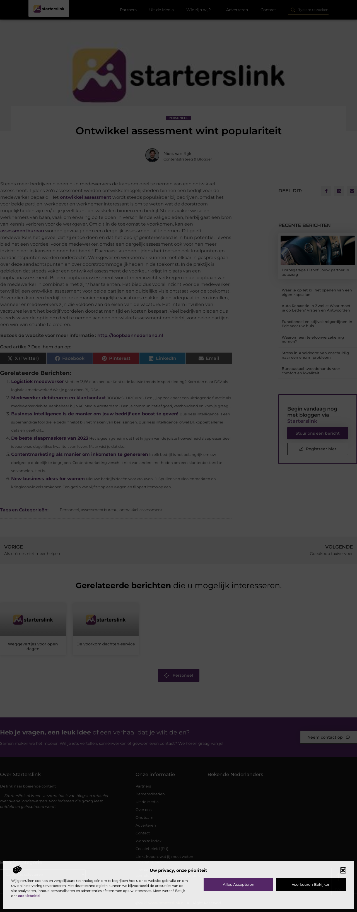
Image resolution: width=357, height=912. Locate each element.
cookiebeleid (29, 896)
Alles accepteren (238, 884)
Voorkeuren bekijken (311, 884)
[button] (343, 870)
